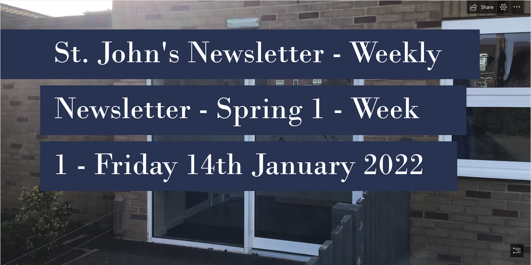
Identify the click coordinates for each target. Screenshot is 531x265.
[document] (265, 132)
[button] (481, 7)
